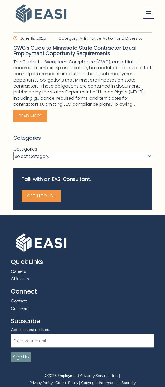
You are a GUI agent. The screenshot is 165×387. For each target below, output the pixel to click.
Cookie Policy (66, 382)
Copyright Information (100, 382)
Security (128, 382)
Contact (19, 301)
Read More (30, 116)
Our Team (20, 308)
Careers (18, 271)
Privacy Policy (41, 382)
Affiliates (20, 278)
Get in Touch (41, 196)
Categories (25, 149)
